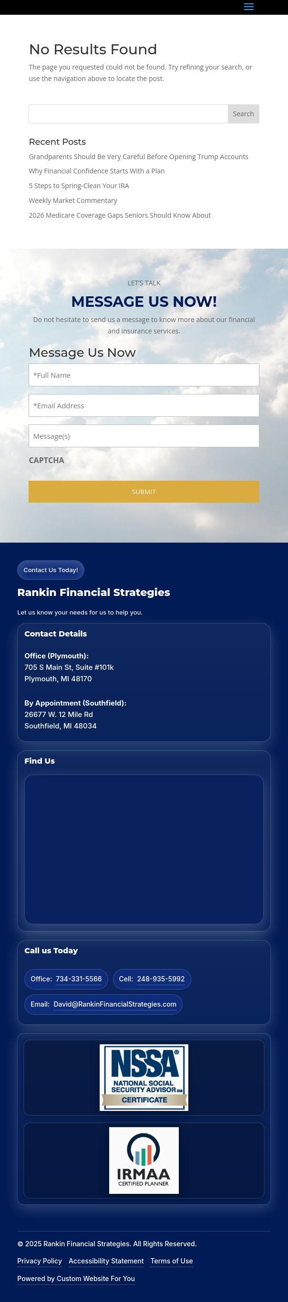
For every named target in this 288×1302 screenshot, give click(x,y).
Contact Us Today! (50, 570)
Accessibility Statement (106, 1261)
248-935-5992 (161, 979)
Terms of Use (171, 1261)
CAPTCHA (46, 460)
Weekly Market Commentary (73, 200)
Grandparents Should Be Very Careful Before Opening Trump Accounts (138, 156)
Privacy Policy (39, 1261)
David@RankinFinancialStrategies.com (114, 1004)
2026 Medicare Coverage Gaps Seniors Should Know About (120, 215)
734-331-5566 (79, 979)
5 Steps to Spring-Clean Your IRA (79, 185)
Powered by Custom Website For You (76, 1278)
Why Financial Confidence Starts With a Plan (97, 170)
